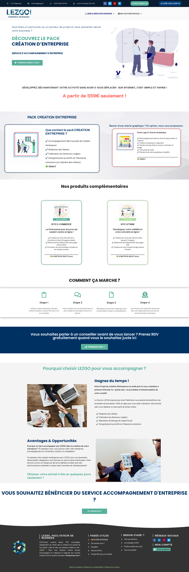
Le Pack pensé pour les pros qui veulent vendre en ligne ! (61, 228)
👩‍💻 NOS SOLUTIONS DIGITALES (130, 14)
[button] (99, 14)
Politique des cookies (112, 567)
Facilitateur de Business (18, 17)
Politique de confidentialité (93, 567)
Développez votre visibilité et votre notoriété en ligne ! (127, 228)
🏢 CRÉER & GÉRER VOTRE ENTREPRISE (99, 14)
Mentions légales (76, 567)
